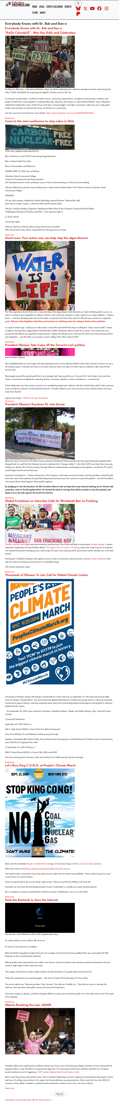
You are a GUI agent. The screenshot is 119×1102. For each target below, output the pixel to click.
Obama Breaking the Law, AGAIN (28, 1005)
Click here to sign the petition (35, 398)
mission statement (98, 559)
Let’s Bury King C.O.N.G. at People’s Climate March (40, 765)
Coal (82, 864)
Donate (68, 6)
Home (34, 6)
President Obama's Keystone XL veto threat (35, 404)
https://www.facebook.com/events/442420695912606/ (70, 113)
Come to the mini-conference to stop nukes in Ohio (39, 121)
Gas (99, 864)
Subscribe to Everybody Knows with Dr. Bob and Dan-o (28, 1100)
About (43, 12)
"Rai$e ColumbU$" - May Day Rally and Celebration (40, 33)
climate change (97, 544)
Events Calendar (54, 6)
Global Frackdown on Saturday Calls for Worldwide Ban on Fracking (51, 501)
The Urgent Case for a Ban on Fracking (62, 548)
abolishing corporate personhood (35, 869)
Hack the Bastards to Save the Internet (31, 900)
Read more (9, 118)
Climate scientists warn (15, 544)
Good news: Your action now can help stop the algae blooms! (46, 238)
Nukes (91, 864)
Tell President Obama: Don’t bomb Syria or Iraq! (58, 1072)
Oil (86, 864)
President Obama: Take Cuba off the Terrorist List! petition (45, 345)
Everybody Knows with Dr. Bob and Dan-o (33, 28)
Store (35, 12)
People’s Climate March (37, 864)
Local (42, 6)
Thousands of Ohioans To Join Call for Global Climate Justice (46, 575)
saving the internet (61, 869)
